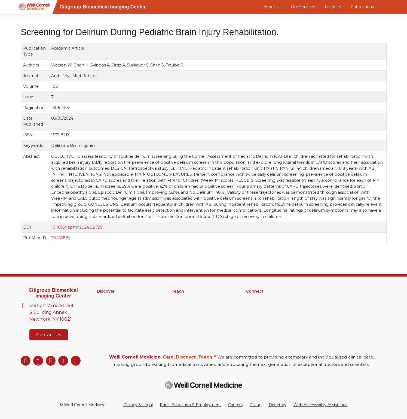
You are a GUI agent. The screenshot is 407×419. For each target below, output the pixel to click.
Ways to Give (258, 319)
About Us (272, 6)
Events (252, 312)
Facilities (333, 6)
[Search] (387, 7)
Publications (362, 6)
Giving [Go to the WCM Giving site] (256, 404)
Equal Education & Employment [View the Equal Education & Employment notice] (190, 404)
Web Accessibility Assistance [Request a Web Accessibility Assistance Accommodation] (320, 404)
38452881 (60, 237)
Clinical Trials (108, 312)
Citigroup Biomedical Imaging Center (53, 293)
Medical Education (189, 312)
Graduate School (187, 298)
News (251, 305)
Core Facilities (110, 305)
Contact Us (48, 334)
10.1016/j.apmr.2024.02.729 (77, 227)
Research (106, 298)
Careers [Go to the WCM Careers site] (235, 404)
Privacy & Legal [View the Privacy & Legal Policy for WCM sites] (138, 404)
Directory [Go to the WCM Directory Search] (277, 404)
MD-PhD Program (189, 305)
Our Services (303, 6)
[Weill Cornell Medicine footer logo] (203, 385)
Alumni (252, 298)
